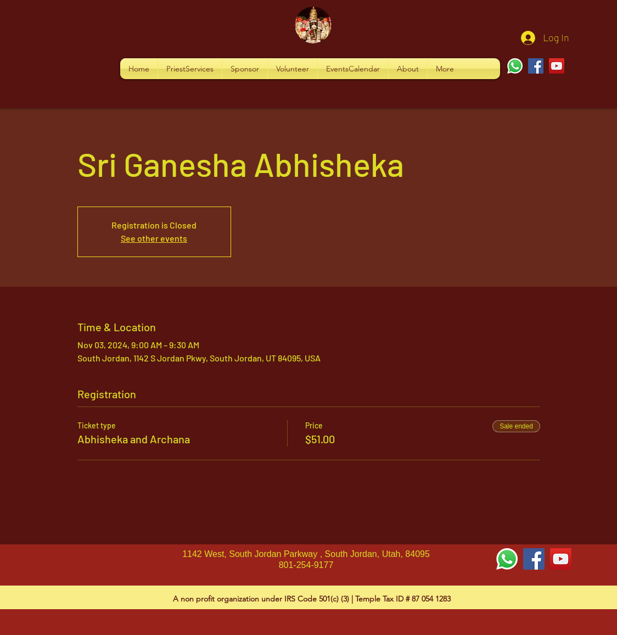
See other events (154, 238)
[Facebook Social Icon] (534, 559)
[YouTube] (556, 66)
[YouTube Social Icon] (560, 559)
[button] (190, 68)
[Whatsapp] (515, 66)
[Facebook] (535, 66)
